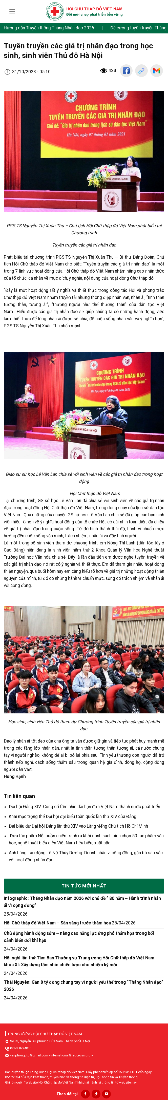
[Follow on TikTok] (96, 1094)
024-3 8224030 (20, 1048)
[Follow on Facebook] (85, 1094)
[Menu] (12, 11)
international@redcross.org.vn (73, 1055)
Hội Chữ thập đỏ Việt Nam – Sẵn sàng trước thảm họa (57, 922)
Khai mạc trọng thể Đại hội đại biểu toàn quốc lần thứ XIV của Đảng (72, 816)
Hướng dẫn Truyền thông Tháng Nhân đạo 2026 (49, 27)
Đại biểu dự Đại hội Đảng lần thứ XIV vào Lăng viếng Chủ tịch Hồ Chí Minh (78, 826)
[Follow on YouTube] (106, 1094)
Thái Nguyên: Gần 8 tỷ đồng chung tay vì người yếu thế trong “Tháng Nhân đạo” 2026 (83, 986)
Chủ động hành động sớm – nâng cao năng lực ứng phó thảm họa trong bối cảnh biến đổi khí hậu (79, 937)
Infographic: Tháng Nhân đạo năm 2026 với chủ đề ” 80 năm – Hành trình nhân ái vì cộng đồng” (82, 902)
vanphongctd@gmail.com (29, 1055)
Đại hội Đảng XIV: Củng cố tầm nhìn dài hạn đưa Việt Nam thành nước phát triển (84, 806)
